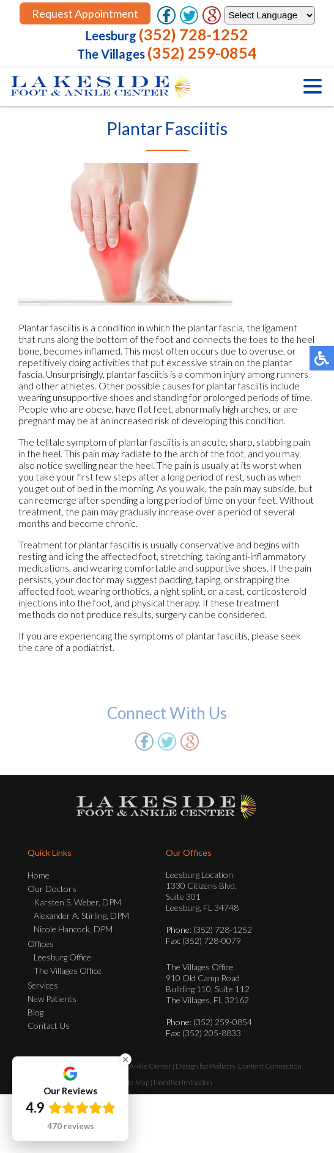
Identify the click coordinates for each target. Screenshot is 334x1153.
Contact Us (49, 1025)
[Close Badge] (125, 1059)
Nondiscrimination (183, 1082)
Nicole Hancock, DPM (73, 929)
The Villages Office (68, 970)
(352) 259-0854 (202, 52)
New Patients (52, 998)
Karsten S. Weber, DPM (77, 902)
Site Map (135, 1082)
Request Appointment (85, 13)
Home (39, 875)
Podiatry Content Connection (256, 1065)
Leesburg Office (62, 957)
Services (43, 985)
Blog (35, 1012)
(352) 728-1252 (193, 34)
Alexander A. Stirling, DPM (81, 915)
